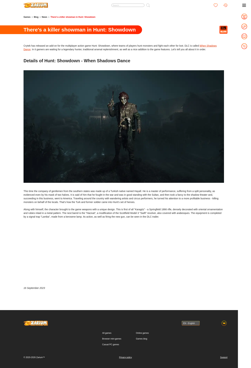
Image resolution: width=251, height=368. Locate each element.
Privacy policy (125, 357)
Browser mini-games (111, 339)
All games (106, 333)
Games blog (141, 339)
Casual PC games (110, 344)
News (44, 17)
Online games (142, 333)
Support (223, 357)
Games (27, 17)
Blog (36, 17)
